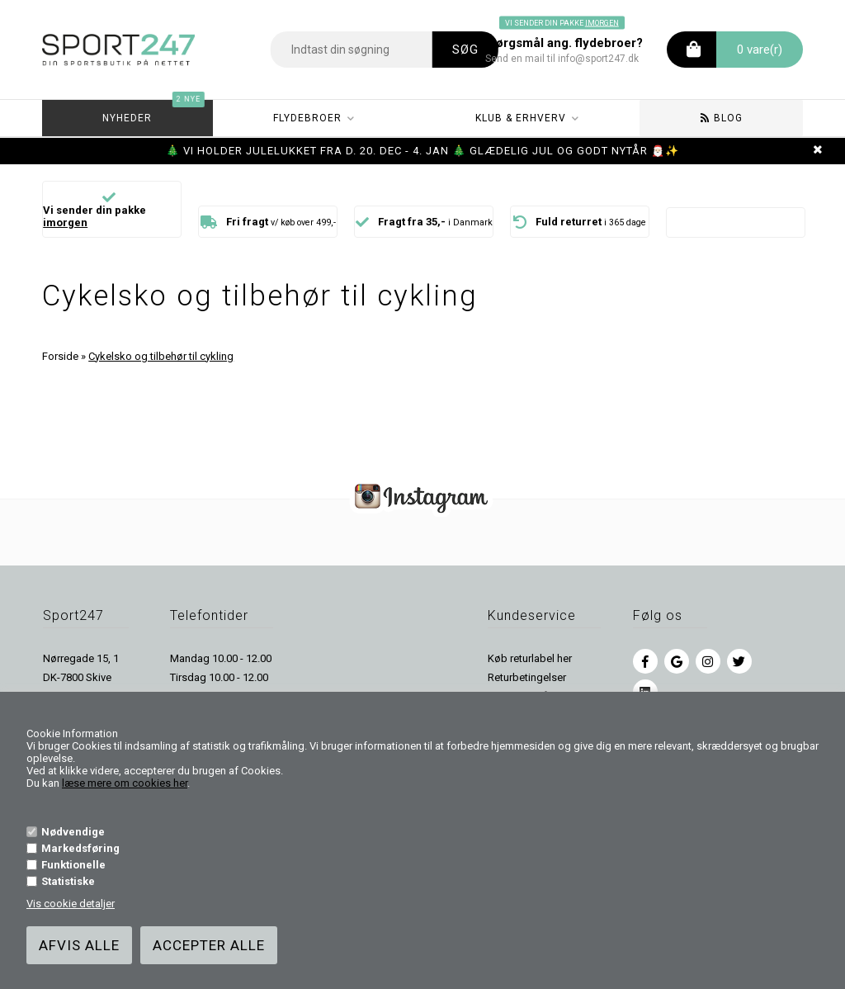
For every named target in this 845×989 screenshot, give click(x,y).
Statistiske (68, 881)
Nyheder (152, 112)
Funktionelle (73, 865)
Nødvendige (73, 832)
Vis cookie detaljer (70, 903)
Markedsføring (80, 848)
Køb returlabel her (530, 658)
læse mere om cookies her (124, 783)
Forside (60, 356)
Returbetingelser (527, 677)
